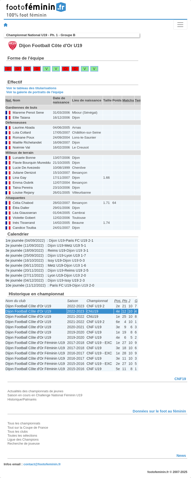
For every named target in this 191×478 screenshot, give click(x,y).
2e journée (13, 245)
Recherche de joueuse (23, 443)
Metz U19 (72, 245)
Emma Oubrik (23, 182)
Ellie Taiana (21, 117)
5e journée (13, 260)
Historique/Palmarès (22, 399)
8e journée (13, 275)
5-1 (83, 245)
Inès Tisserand (24, 223)
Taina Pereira (23, 187)
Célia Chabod (23, 203)
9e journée (13, 280)
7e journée (13, 270)
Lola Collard (22, 132)
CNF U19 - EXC (99, 343)
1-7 (83, 255)
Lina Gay (19, 177)
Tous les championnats (23, 423)
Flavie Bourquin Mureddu (32, 162)
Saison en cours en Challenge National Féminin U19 (44, 395)
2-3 (82, 280)
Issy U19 (55, 260)
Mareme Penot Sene (28, 112)
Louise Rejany (23, 192)
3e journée (13, 250)
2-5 (86, 270)
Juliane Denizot (24, 172)
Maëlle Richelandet (27, 142)
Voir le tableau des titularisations (31, 88)
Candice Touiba (24, 228)
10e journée (14, 285)
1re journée (14, 240)
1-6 (83, 265)
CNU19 (92, 311)
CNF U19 (94, 327)
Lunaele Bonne (24, 157)
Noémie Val (21, 147)
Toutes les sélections (22, 435)
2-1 (91, 240)
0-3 (82, 260)
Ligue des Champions (23, 439)
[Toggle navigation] (180, 25)
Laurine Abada (24, 127)
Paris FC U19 (76, 240)
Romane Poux (23, 137)
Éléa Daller (21, 208)
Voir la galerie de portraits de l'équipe (34, 92)
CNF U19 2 (95, 306)
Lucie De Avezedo (26, 167)
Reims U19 (56, 250)
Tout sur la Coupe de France (27, 427)
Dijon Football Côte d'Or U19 (28, 306)
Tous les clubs (17, 431)
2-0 (83, 275)
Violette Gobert (24, 218)
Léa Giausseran (25, 213)
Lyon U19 (72, 255)
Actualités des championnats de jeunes (35, 391)
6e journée (13, 265)
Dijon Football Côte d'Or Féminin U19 (35, 343)
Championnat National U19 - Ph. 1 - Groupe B (40, 35)
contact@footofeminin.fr (42, 464)
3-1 (86, 250)
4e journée (13, 255)
